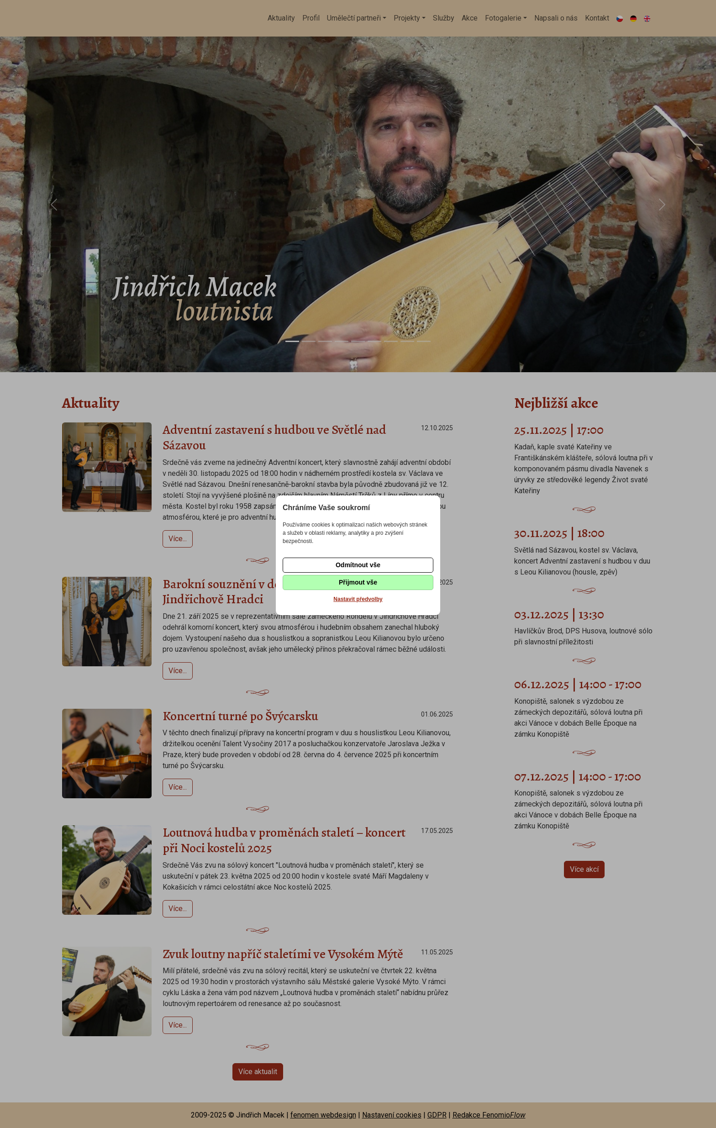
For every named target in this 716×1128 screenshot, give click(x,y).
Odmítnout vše (358, 565)
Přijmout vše (358, 582)
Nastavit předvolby (357, 599)
